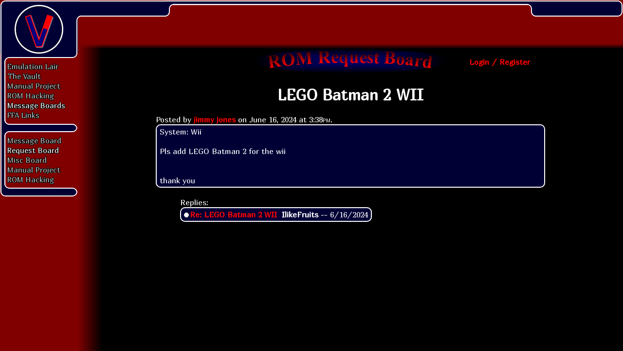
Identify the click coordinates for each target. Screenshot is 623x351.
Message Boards (36, 105)
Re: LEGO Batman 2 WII (233, 214)
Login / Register (499, 62)
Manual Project (33, 85)
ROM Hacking (30, 95)
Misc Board (27, 160)
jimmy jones (215, 119)
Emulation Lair (32, 66)
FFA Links (23, 115)
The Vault (24, 76)
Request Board (33, 150)
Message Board (34, 140)
